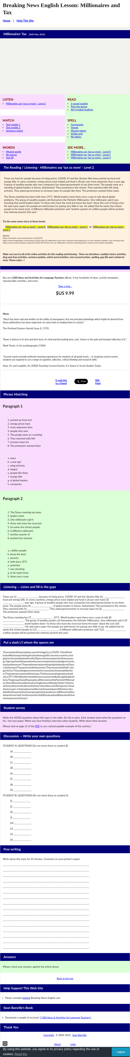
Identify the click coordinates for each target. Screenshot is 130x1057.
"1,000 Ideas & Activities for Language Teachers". (66, 1017)
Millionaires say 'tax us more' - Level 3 (91, 157)
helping (26, 997)
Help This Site (25, 20)
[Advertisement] (65, 66)
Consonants (77, 124)
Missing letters (78, 130)
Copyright (48, 1035)
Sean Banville (79, 1035)
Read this (21, 1054)
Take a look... (65, 286)
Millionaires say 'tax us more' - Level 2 (26, 103)
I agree (121, 1051)
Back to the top (65, 978)
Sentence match (14, 130)
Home (6, 20)
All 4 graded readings (82, 109)
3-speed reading (79, 103)
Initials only (77, 133)
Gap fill (9, 157)
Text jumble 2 (13, 127)
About (57, 1044)
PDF (37, 726)
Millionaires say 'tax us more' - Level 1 (91, 154)
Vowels (75, 127)
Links (73, 1044)
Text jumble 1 (13, 124)
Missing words (13, 151)
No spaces (11, 154)
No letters (76, 136)
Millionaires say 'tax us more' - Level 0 (91, 151)
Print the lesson (79, 106)
